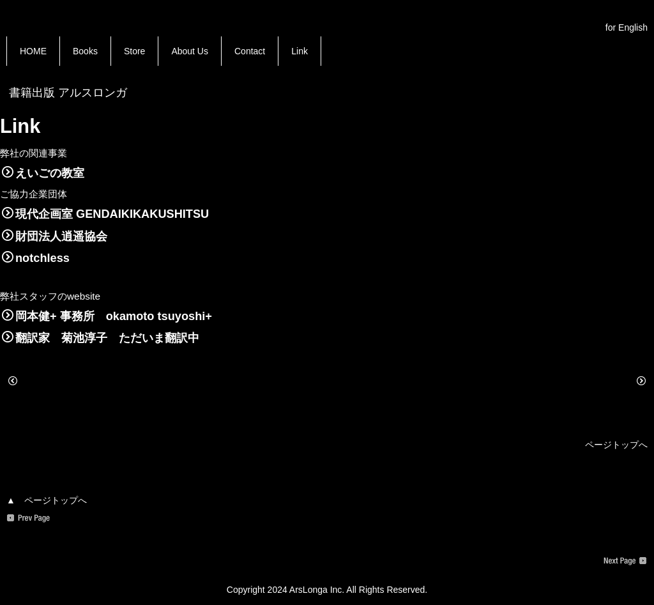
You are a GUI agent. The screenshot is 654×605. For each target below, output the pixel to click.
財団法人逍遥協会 (54, 236)
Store (134, 51)
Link (299, 51)
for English (626, 27)
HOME (33, 51)
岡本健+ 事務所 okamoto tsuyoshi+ (107, 316)
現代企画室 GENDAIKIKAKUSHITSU (105, 214)
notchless (36, 258)
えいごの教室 (43, 173)
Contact (249, 51)
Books (85, 51)
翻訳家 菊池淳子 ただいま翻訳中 (100, 338)
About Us (189, 51)
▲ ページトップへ (46, 500)
